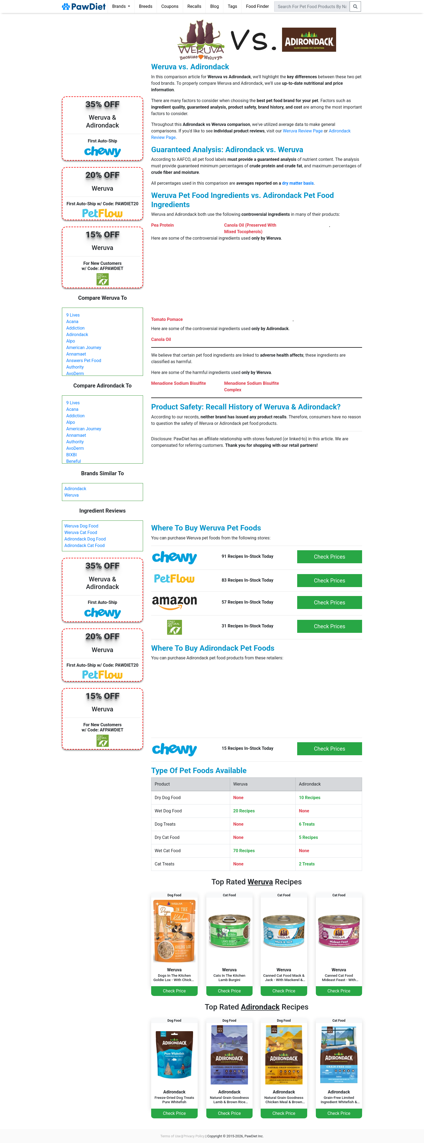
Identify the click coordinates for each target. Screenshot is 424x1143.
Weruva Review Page (303, 130)
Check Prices (329, 556)
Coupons (169, 6)
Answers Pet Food (83, 360)
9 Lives (73, 315)
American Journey (83, 347)
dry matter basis (298, 183)
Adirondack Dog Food (85, 539)
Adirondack (77, 334)
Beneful (73, 461)
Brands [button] (119, 6)
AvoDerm (75, 373)
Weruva (71, 495)
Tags (232, 6)
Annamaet (76, 354)
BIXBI (71, 454)
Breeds (146, 6)
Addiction (75, 328)
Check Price (174, 991)
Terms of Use (170, 1136)
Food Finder (257, 6)
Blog (214, 6)
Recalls (194, 6)
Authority (75, 367)
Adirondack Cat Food (84, 545)
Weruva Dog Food (81, 526)
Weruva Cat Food (80, 532)
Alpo (70, 341)
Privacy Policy (194, 1136)
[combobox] (312, 6)
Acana (72, 321)
